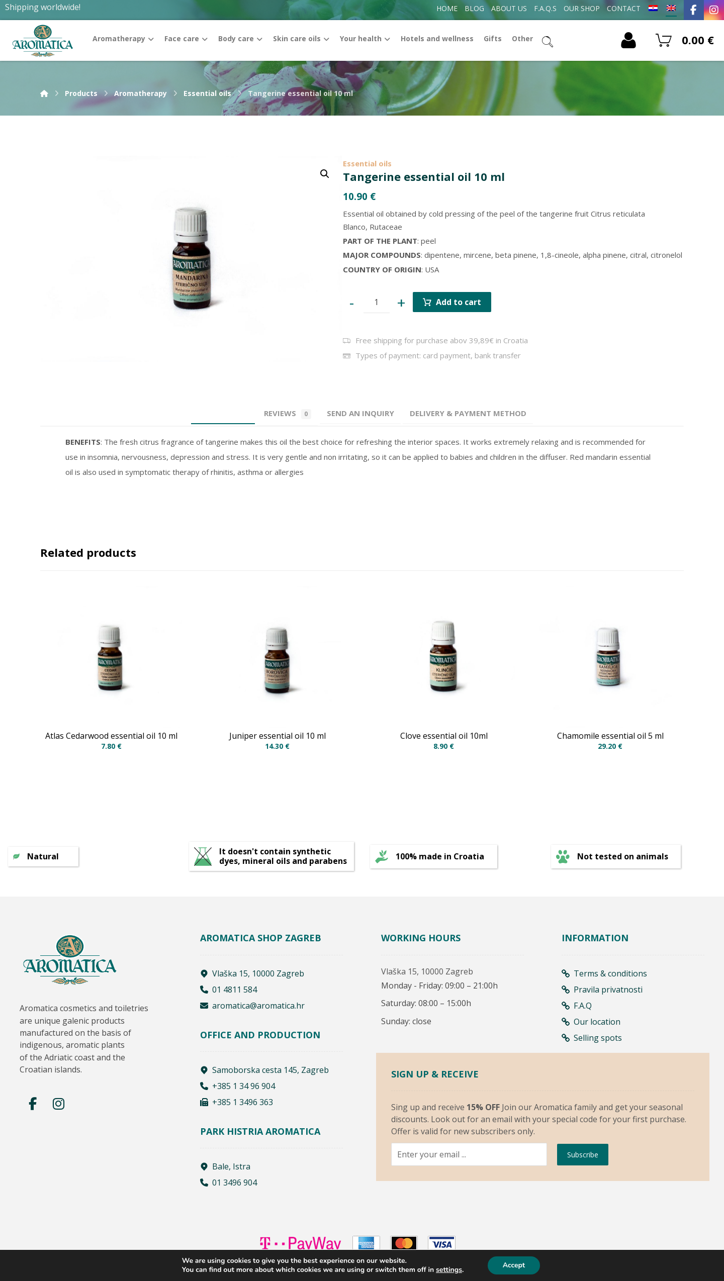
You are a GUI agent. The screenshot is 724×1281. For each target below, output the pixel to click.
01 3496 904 (228, 1186)
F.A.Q (577, 1009)
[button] (324, 173)
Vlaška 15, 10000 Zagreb (252, 976)
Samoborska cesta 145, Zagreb (264, 1073)
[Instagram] (714, 10)
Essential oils (367, 163)
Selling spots (592, 1041)
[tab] (365, 413)
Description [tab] (207, 413)
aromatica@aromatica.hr (252, 1009)
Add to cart (458, 302)
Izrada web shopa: (619, 1273)
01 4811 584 (228, 993)
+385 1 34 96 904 (237, 1090)
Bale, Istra (225, 1170)
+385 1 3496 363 (236, 1106)
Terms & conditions (604, 976)
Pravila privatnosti (602, 993)
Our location (591, 1025)
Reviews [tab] (282, 413)
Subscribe (582, 1186)
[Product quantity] (377, 302)
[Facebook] (694, 10)
